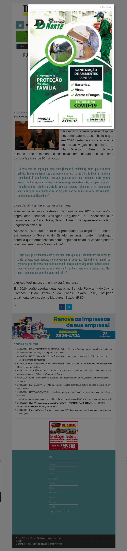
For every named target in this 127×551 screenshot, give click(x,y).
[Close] (105, 7)
